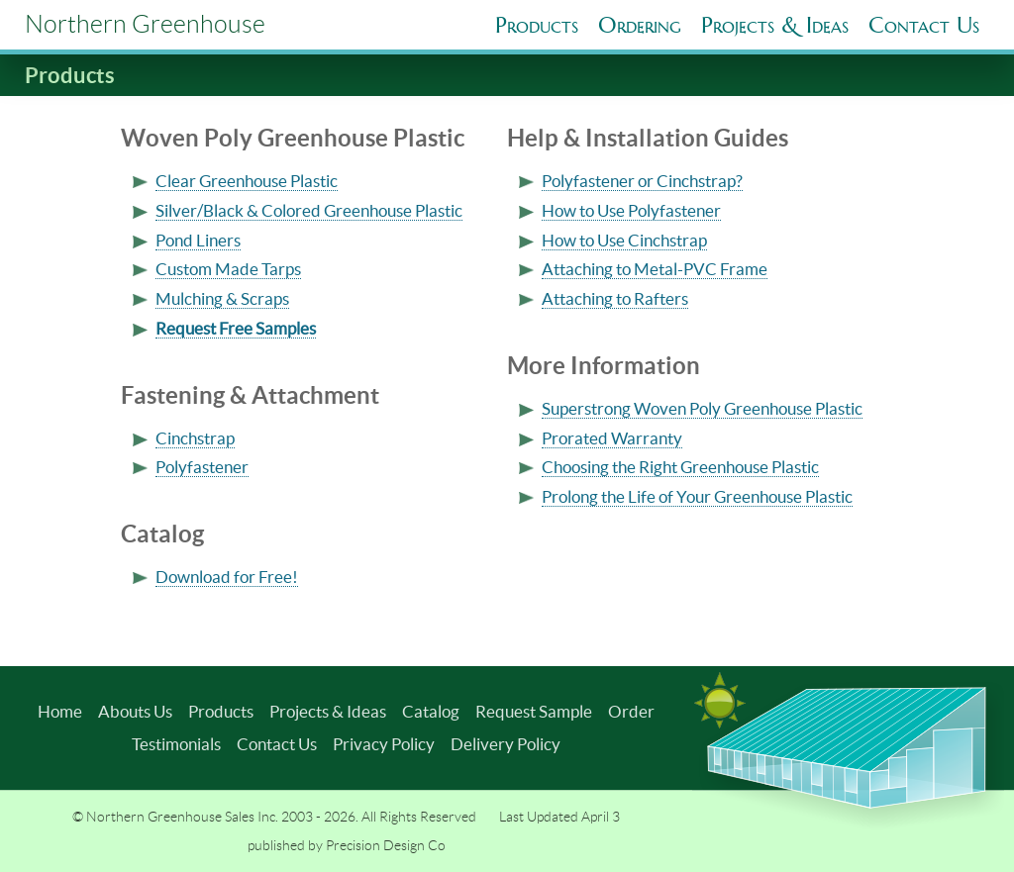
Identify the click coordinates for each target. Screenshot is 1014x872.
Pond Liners (198, 240)
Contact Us (277, 743)
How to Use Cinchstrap (624, 240)
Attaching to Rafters (615, 298)
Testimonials (176, 743)
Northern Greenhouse (145, 24)
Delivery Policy (505, 743)
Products (536, 25)
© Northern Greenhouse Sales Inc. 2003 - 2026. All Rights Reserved (274, 817)
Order (631, 711)
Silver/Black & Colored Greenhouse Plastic (308, 210)
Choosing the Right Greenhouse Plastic (680, 466)
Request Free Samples (235, 328)
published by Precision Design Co (347, 845)
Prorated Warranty (612, 438)
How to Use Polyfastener (631, 210)
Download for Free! (226, 576)
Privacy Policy (384, 743)
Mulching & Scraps (222, 298)
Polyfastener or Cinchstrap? (642, 180)
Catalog (430, 711)
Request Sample (533, 711)
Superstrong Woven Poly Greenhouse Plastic (702, 408)
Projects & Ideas (327, 711)
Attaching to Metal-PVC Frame (654, 268)
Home (60, 711)
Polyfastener (202, 466)
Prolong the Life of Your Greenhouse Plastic (697, 496)
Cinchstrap (195, 438)
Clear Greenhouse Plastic (246, 180)
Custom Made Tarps (228, 268)
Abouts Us (135, 711)
